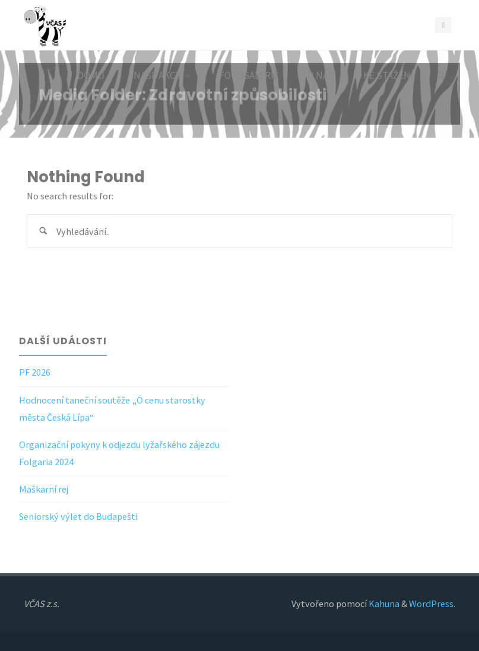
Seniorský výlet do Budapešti (78, 516)
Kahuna (383, 603)
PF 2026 (34, 372)
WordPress (431, 603)
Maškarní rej (43, 489)
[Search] (441, 75)
